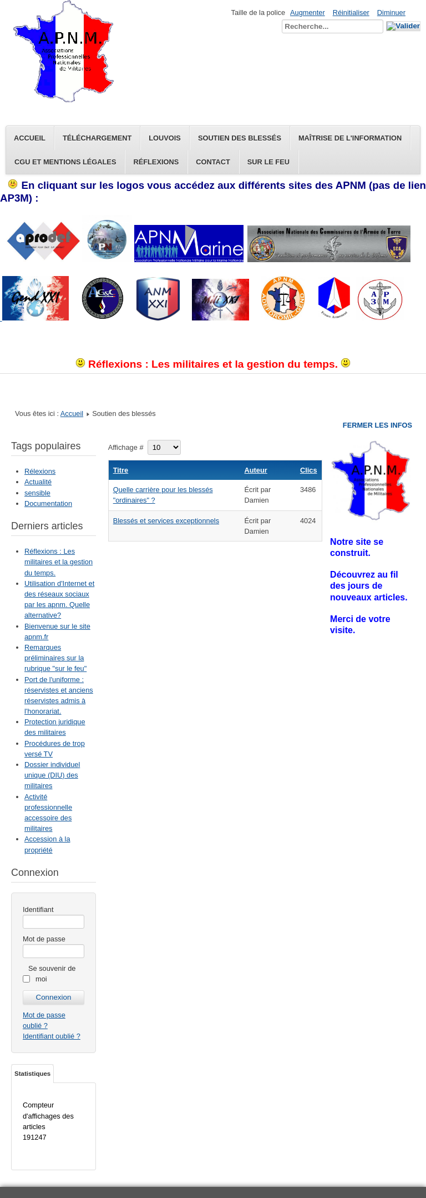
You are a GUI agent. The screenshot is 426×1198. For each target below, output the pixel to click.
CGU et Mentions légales (65, 162)
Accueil (29, 138)
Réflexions (156, 162)
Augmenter (307, 12)
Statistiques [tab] (32, 1073)
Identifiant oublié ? (51, 1036)
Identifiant (38, 909)
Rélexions (39, 471)
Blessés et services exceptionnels (166, 521)
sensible (37, 493)
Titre (121, 470)
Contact (213, 162)
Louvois (165, 138)
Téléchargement (97, 138)
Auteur (256, 470)
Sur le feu (268, 162)
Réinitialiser (351, 12)
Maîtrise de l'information (350, 138)
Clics (308, 470)
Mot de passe (44, 939)
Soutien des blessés (239, 138)
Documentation (48, 503)
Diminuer (391, 12)
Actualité (38, 482)
